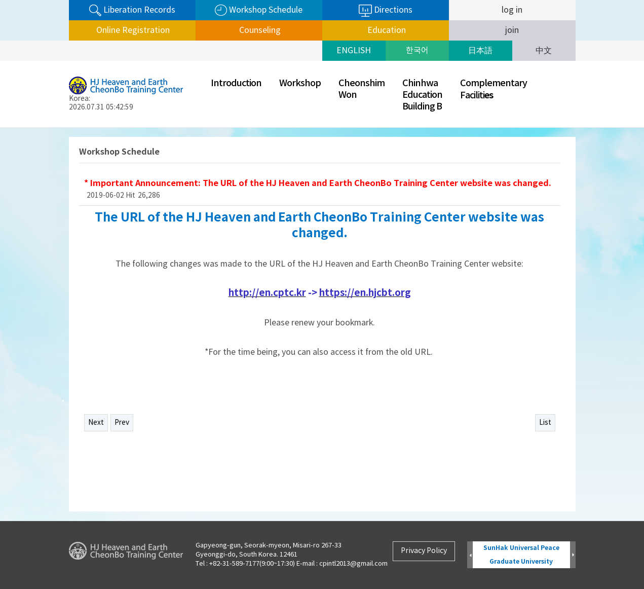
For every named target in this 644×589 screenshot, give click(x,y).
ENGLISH (353, 50)
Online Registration (132, 30)
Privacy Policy (424, 551)
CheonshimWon (361, 89)
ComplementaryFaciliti (493, 89)
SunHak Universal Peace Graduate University (521, 554)
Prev (122, 423)
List (545, 423)
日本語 (480, 50)
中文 (544, 50)
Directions (385, 11)
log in (512, 10)
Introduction (236, 83)
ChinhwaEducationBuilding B (422, 95)
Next (96, 423)
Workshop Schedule (258, 10)
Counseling (259, 30)
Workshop (300, 83)
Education (385, 30)
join (512, 30)
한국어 (417, 50)
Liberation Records (132, 10)
